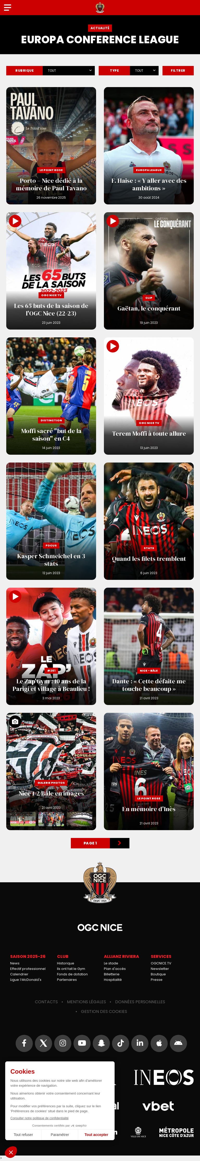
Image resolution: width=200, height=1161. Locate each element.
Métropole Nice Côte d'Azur (176, 1132)
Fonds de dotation (72, 974)
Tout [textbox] (52, 70)
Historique (65, 963)
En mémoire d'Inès (149, 771)
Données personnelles (140, 1002)
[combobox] (69, 69)
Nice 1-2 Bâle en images (51, 771)
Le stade (111, 963)
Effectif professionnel (28, 968)
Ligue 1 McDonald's (25, 979)
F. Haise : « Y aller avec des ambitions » (149, 145)
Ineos (164, 1077)
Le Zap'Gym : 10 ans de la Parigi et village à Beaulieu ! (51, 646)
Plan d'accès (115, 968)
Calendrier (19, 974)
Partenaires (67, 979)
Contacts (46, 1002)
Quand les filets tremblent (149, 521)
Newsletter (160, 968)
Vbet (158, 1106)
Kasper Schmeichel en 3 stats (51, 521)
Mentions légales (86, 1002)
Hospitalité (113, 979)
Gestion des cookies (104, 1011)
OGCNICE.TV (161, 963)
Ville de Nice (138, 1132)
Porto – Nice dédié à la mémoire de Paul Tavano (51, 145)
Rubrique (24, 70)
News (15, 963)
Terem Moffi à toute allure (149, 396)
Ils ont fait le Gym (71, 968)
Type (114, 70)
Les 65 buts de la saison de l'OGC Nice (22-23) (51, 271)
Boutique (158, 974)
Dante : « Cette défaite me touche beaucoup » (149, 646)
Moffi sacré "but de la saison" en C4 (51, 396)
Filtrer (178, 70)
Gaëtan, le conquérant (149, 271)
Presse (156, 979)
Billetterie (112, 974)
